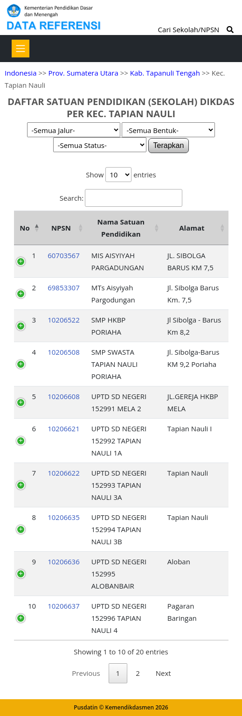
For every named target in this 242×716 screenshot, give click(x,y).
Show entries (121, 174)
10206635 (64, 517)
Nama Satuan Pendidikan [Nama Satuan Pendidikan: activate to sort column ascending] (121, 228)
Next (163, 673)
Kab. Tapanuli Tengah (165, 72)
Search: (121, 198)
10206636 (64, 561)
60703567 (64, 255)
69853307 (64, 287)
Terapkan (168, 145)
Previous (86, 673)
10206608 (64, 396)
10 (32, 606)
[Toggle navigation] (20, 48)
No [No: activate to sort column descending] (24, 227)
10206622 (64, 472)
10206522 (64, 319)
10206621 (64, 428)
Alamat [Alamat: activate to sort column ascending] (191, 227)
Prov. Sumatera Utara (83, 72)
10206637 (64, 606)
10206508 (64, 352)
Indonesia (20, 72)
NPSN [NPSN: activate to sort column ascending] (61, 227)
